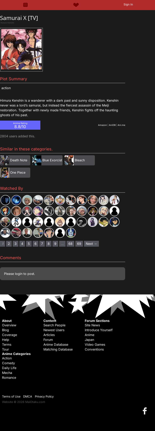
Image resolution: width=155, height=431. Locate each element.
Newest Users (53, 330)
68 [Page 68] (70, 244)
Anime (89, 335)
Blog (5, 330)
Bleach (80, 160)
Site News (92, 325)
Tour (5, 349)
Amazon (102, 125)
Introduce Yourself (99, 330)
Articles (49, 335)
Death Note (18, 160)
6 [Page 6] (36, 244)
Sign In (128, 4)
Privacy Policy (44, 396)
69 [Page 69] (79, 244)
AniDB (112, 125)
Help (5, 340)
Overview (9, 325)
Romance (9, 378)
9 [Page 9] (55, 244)
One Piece (17, 172)
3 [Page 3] (16, 244)
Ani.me (121, 125)
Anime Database (55, 344)
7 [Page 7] (42, 244)
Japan (89, 340)
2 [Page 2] (9, 244)
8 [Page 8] (49, 244)
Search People (54, 325)
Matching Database (58, 349)
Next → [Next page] (91, 244)
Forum (48, 340)
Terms (6, 344)
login (18, 274)
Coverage (9, 335)
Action (6, 88)
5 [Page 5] (29, 244)
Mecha (7, 373)
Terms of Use (11, 396)
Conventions (94, 349)
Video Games (95, 344)
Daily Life (9, 368)
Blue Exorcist (52, 160)
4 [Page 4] (22, 244)
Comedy (8, 363)
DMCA (27, 396)
